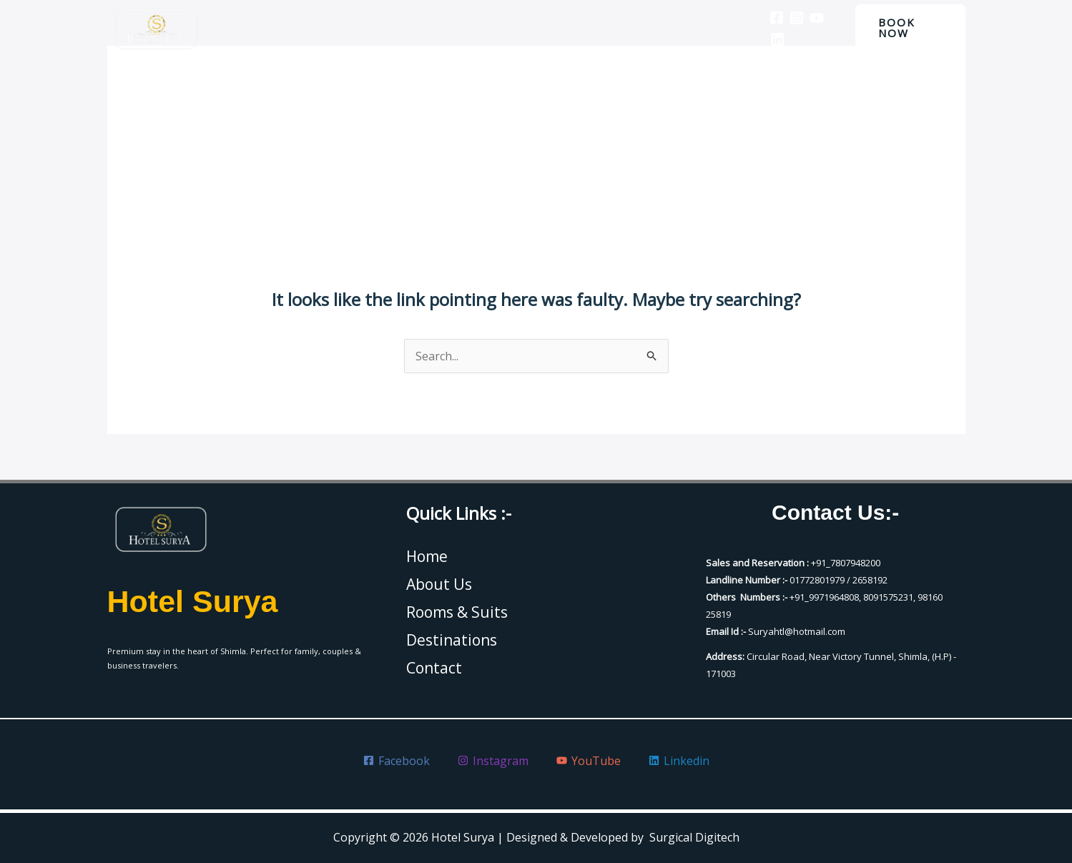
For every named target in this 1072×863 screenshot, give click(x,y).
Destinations (618, 28)
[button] (907, 27)
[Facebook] (766, 18)
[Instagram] (786, 18)
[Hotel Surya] (156, 28)
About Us (435, 28)
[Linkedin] (766, 39)
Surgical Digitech (694, 837)
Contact (696, 28)
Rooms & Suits (522, 28)
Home (371, 28)
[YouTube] (806, 18)
